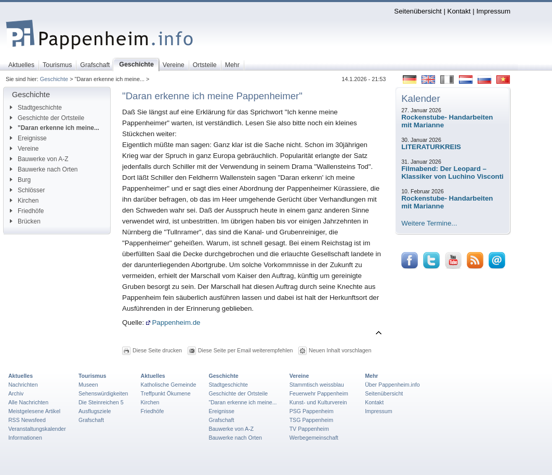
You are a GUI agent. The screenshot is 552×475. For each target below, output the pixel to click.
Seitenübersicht (417, 11)
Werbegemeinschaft (314, 437)
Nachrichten (23, 384)
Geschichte (54, 79)
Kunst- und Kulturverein (318, 402)
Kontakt (459, 11)
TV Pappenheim (309, 429)
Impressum (493, 11)
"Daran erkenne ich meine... (54, 127)
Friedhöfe (27, 211)
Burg (20, 179)
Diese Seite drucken (157, 350)
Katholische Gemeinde (168, 384)
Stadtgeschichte (36, 107)
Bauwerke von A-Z (39, 159)
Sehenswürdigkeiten (103, 393)
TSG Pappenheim (311, 420)
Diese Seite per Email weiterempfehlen (245, 350)
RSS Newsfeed (27, 420)
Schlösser (27, 190)
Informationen (25, 437)
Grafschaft (91, 420)
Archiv (15, 393)
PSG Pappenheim (312, 411)
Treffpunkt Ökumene (166, 393)
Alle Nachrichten (28, 402)
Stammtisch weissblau (317, 384)
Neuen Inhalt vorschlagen (340, 350)
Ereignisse (28, 138)
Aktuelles (20, 376)
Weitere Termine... (429, 223)
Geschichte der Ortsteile (47, 118)
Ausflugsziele (94, 411)
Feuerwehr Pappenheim (319, 393)
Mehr (371, 376)
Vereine (24, 148)
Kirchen (24, 200)
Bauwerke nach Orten (43, 169)
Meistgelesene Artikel (34, 411)
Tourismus (92, 376)
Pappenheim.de (173, 322)
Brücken (25, 221)
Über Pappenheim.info (392, 384)
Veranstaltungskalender (37, 429)
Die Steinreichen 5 (101, 402)
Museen (88, 384)
